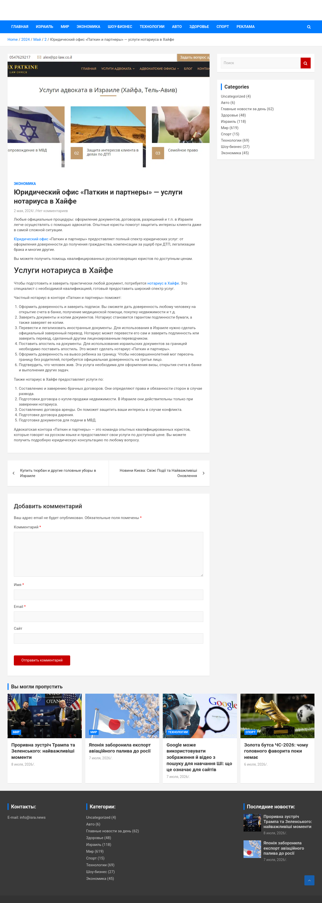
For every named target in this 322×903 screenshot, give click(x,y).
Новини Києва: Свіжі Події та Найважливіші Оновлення (158, 473)
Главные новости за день (243, 109)
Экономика (88, 26)
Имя (19, 584)
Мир (65, 26)
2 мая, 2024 (23, 211)
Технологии (152, 26)
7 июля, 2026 (99, 758)
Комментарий (27, 527)
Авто (177, 26)
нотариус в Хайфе (162, 283)
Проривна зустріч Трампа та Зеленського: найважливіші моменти (43, 751)
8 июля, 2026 (21, 764)
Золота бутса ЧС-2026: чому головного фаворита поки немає (276, 751)
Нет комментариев (52, 211)
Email (20, 606)
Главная (19, 26)
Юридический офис (31, 239)
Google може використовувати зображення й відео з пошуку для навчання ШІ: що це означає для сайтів (199, 757)
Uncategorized (233, 96)
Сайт (18, 628)
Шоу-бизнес (120, 26)
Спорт (223, 26)
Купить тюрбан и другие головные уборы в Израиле (58, 473)
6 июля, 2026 (254, 764)
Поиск (306, 63)
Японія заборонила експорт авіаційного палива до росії (120, 748)
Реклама (245, 26)
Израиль (44, 26)
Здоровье (199, 26)
